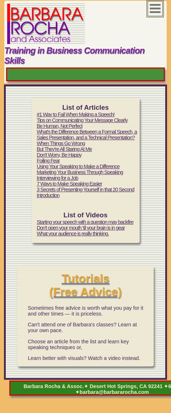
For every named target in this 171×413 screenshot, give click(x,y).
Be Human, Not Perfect (59, 126)
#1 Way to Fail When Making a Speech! (75, 114)
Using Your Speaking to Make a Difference (78, 166)
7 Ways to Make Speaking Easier (69, 184)
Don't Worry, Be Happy (59, 155)
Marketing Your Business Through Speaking (80, 172)
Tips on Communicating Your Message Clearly (82, 120)
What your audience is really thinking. (73, 233)
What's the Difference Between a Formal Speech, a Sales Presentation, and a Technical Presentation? (87, 134)
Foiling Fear (48, 161)
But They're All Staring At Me (64, 149)
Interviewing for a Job (57, 178)
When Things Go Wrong (61, 143)
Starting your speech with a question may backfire (85, 222)
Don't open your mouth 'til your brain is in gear (81, 228)
